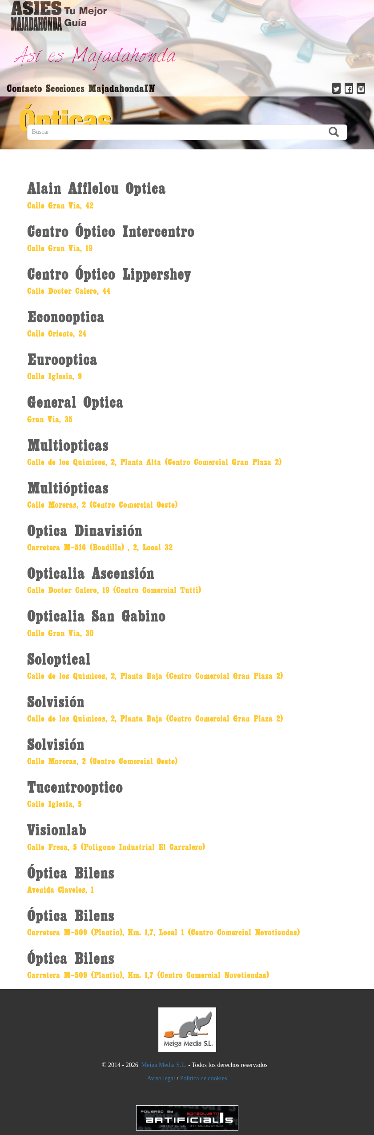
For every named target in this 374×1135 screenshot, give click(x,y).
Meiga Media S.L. (164, 1065)
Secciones (65, 88)
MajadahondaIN (122, 88)
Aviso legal (161, 1078)
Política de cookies (203, 1078)
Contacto (24, 88)
